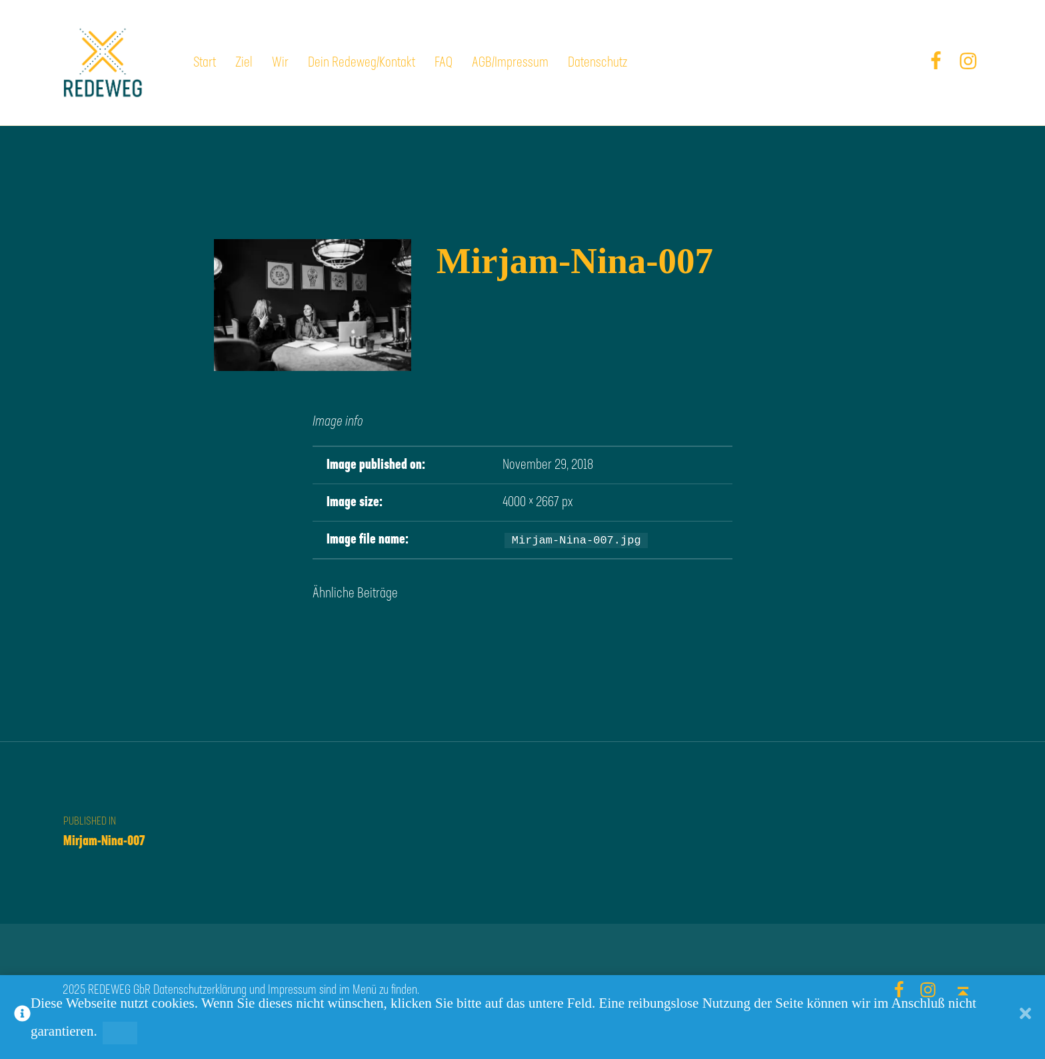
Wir (280, 63)
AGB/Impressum (510, 63)
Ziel (244, 63)
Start (204, 63)
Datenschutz (597, 63)
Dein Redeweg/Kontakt (361, 63)
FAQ (444, 63)
